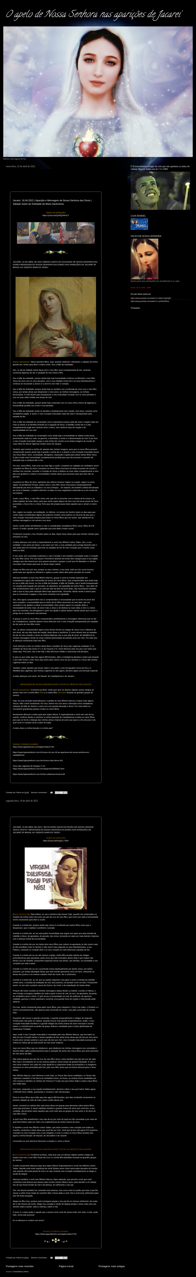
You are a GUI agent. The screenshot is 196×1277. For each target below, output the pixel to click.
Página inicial (66, 1266)
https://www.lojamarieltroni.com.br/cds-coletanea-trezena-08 (39, 774)
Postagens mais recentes (20, 1266)
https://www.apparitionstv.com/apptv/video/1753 (55, 1234)
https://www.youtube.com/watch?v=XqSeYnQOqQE (151, 298)
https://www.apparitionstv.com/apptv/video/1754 (33, 747)
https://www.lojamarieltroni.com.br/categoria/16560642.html (38, 769)
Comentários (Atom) (21, 1272)
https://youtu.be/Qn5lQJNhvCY (55, 215)
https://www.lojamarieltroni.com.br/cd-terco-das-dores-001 (38, 760)
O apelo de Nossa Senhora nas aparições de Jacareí (92, 15)
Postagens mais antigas (112, 1266)
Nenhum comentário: (39, 792)
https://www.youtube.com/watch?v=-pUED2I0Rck (150, 301)
